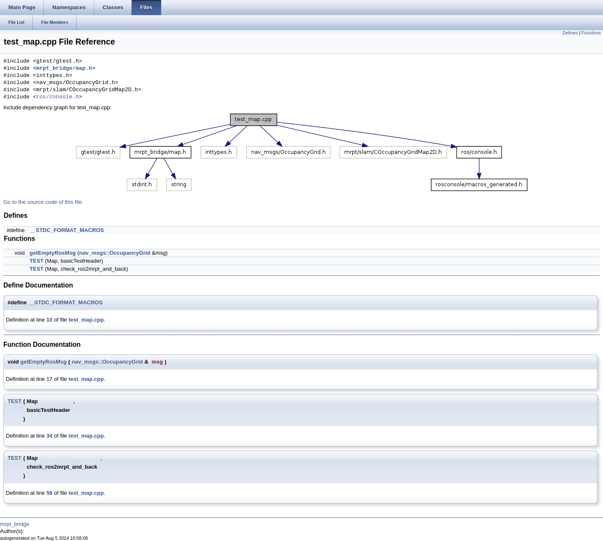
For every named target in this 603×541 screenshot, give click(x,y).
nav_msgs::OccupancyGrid (114, 253)
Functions (591, 32)
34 (49, 436)
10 (49, 320)
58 (49, 493)
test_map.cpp (86, 320)
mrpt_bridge (14, 524)
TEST (36, 261)
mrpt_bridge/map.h (64, 68)
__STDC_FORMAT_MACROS (66, 230)
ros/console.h (57, 97)
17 (49, 379)
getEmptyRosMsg (52, 253)
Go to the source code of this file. (43, 202)
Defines (570, 32)
